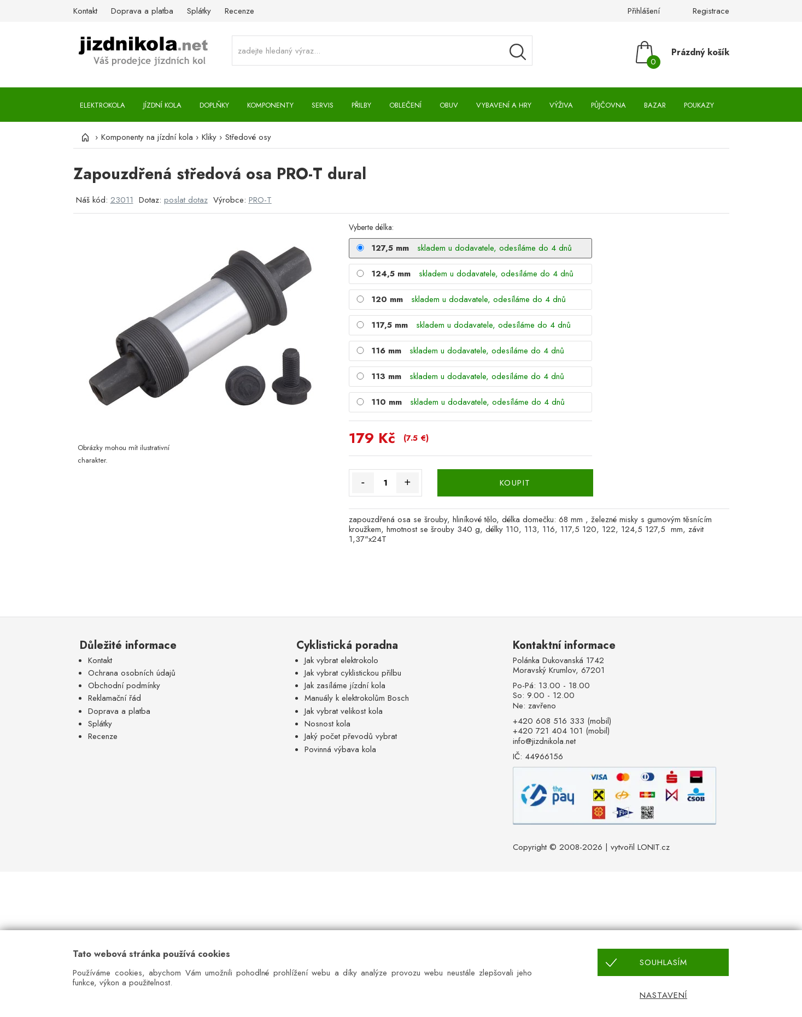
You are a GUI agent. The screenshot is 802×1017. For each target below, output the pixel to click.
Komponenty (270, 105)
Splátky (199, 11)
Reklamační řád (114, 698)
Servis (322, 105)
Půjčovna (608, 105)
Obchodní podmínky (124, 685)
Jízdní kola (162, 105)
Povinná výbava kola (340, 749)
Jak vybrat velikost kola (344, 711)
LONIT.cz (653, 847)
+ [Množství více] (407, 482)
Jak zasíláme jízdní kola (345, 685)
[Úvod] (84, 137)
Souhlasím (663, 962)
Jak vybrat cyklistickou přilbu (353, 673)
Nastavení (663, 995)
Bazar (655, 105)
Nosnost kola (327, 724)
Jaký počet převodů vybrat (351, 736)
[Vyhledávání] (518, 52)
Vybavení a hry (503, 105)
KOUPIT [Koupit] (515, 483)
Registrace (711, 11)
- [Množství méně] (363, 482)
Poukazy (699, 105)
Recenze (239, 11)
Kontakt (85, 11)
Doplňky (214, 105)
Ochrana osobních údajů (131, 673)
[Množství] (385, 482)
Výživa (561, 105)
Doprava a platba (142, 11)
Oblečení (405, 105)
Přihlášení (644, 11)
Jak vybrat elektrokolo (341, 660)
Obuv (449, 105)
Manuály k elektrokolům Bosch (357, 698)
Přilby (361, 105)
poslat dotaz (186, 200)
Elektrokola (102, 105)
